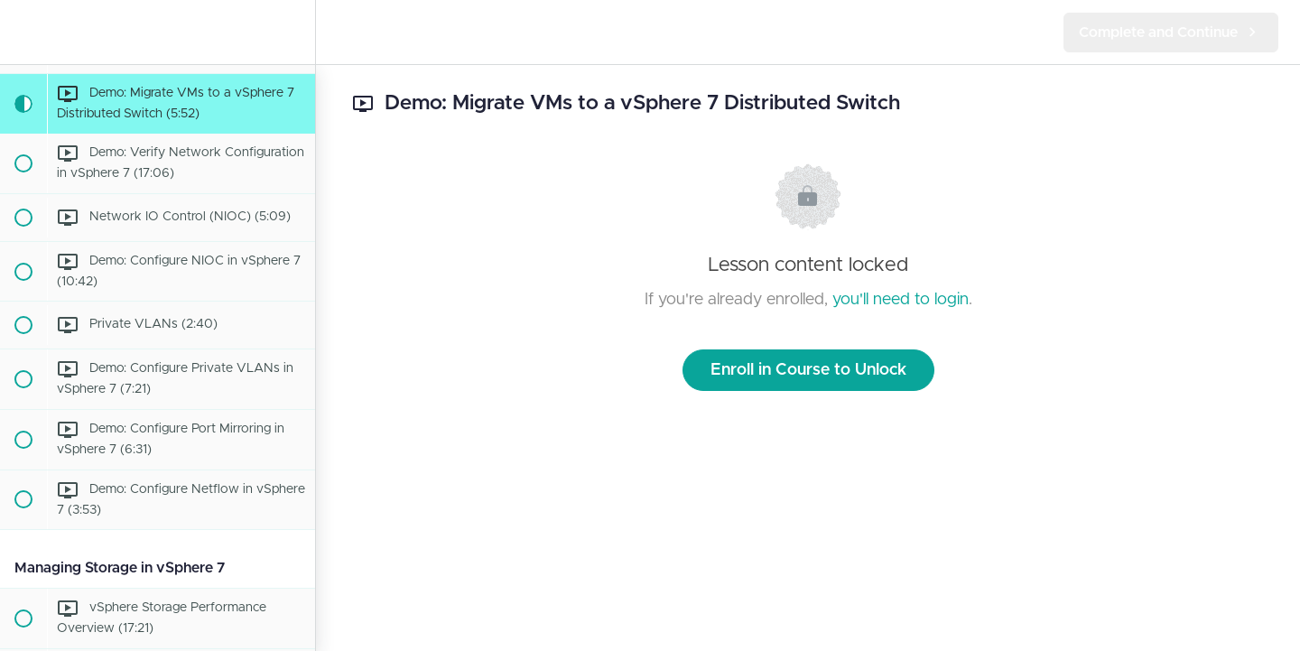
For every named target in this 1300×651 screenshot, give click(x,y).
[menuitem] (292, 32)
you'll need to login (900, 300)
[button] (22, 32)
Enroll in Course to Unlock (808, 370)
